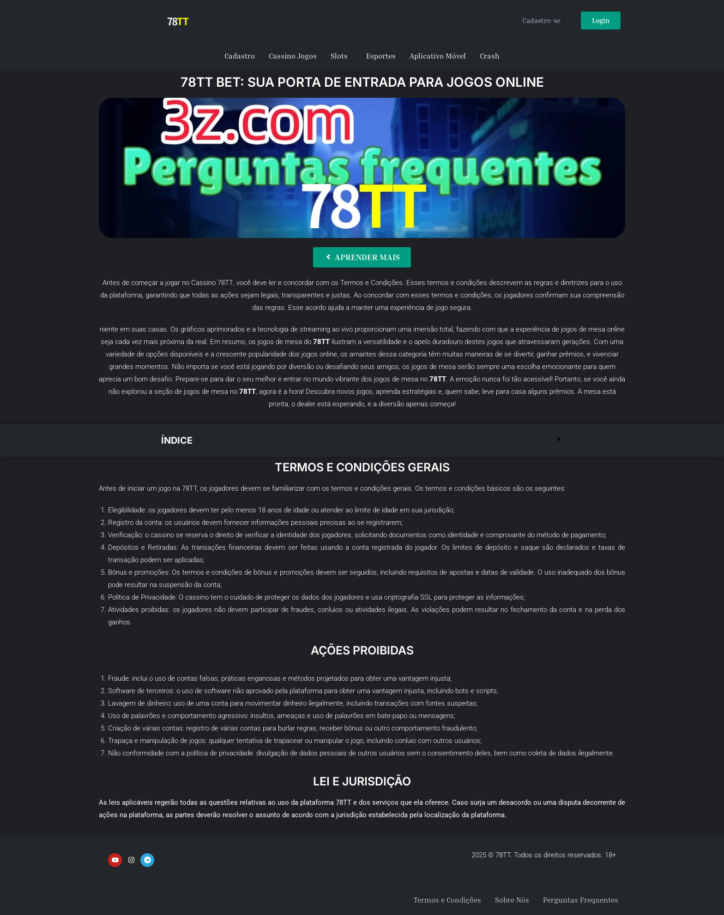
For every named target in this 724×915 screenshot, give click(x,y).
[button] (362, 440)
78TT (225, 283)
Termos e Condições (447, 899)
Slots (339, 55)
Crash (490, 55)
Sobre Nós (512, 899)
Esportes (381, 55)
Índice (177, 440)
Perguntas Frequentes (580, 899)
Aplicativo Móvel (438, 55)
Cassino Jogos (293, 55)
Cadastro (239, 55)
